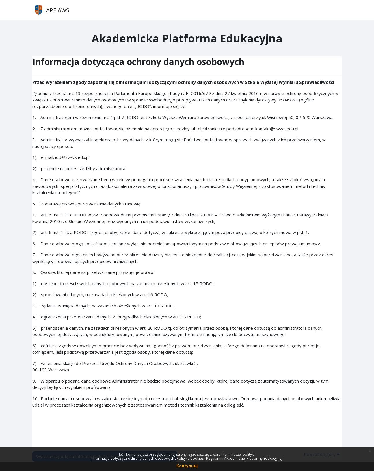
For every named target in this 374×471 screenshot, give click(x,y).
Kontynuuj (187, 465)
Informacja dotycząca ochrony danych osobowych (133, 458)
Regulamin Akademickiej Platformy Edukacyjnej (244, 458)
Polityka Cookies (190, 458)
